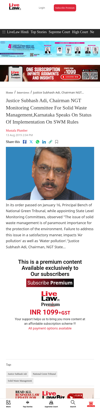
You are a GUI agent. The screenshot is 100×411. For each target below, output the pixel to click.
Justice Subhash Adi (17, 374)
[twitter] (31, 142)
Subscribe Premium (65, 7)
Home (9, 92)
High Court (80, 32)
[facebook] (24, 142)
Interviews (23, 92)
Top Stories (39, 32)
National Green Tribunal (44, 374)
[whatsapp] (37, 142)
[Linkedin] (44, 142)
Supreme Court (59, 32)
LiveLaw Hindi (18, 32)
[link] (50, 142)
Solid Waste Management (20, 380)
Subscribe (49, 282)
